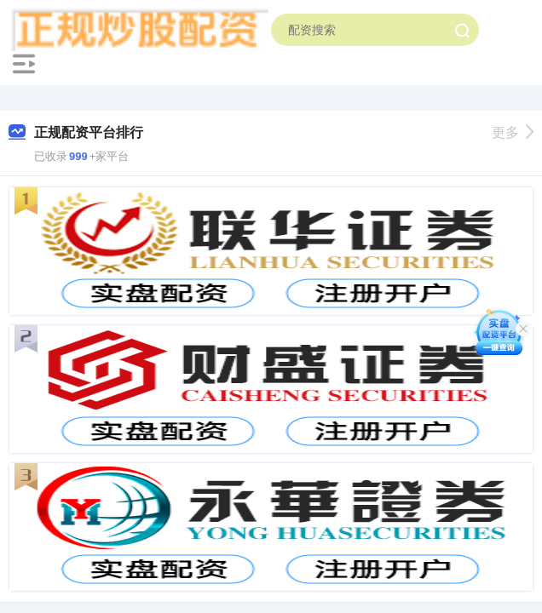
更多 (512, 132)
